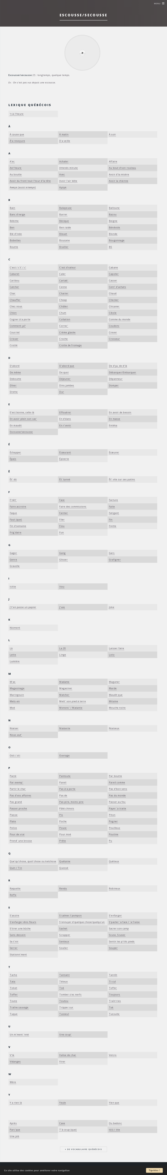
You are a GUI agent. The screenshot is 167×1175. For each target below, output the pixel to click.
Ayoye (62, 187)
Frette (112, 526)
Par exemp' (16, 782)
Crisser (14, 338)
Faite (112, 506)
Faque (13, 513)
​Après (13, 1123)
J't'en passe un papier (23, 607)
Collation (64, 319)
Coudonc (114, 325)
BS (110, 246)
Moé (12, 707)
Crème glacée (67, 332)
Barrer (63, 214)
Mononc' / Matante (70, 707)
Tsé (111, 1007)
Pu (110, 840)
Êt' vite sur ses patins (122, 479)
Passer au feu (117, 801)
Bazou (113, 214)
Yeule (62, 1102)
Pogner (113, 821)
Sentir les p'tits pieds (122, 941)
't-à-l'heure (16, 113)
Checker (114, 299)
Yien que (114, 1102)
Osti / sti (15, 755)
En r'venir (65, 425)
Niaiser (14, 728)
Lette (13, 654)
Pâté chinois (66, 808)
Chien (13, 312)
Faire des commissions (72, 506)
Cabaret (14, 273)
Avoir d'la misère (119, 174)
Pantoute (64, 776)
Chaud (113, 293)
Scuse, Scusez (117, 934)
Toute (13, 1001)
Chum (62, 312)
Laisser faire (116, 648)
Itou (61, 586)
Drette (14, 391)
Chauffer (15, 299)
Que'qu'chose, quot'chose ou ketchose (33, 861)
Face (62, 500)
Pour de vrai (17, 834)
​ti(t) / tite (114, 1129)
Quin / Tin (16, 867)
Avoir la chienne (118, 180)
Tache (13, 974)
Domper (114, 385)
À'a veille (64, 140)
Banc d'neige (17, 214)
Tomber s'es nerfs (70, 994)
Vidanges (15, 1061)
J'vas (62, 607)
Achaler (63, 161)
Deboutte (15, 378)
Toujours (114, 994)
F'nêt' (13, 500)
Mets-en (15, 701)
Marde (113, 688)
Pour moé (65, 834)
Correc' (63, 325)
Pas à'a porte (67, 788)
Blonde (113, 233)
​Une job (14, 1136)
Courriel (15, 332)
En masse (114, 418)
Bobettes (15, 240)
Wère (13, 1082)
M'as (13, 681)
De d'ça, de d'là (118, 365)
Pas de (63, 795)
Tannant (64, 974)
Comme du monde (119, 319)
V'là (12, 1055)
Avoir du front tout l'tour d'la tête (30, 180)
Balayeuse (65, 207)
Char (13, 293)
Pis (61, 814)
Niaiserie (64, 728)
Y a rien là (16, 1102)
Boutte (14, 246)
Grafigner (115, 559)
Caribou (14, 280)
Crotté (13, 345)
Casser (113, 280)
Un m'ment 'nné (19, 1034)
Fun (61, 532)
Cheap (63, 299)
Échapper (15, 452)
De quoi (64, 372)
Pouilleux (114, 827)
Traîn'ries (115, 1001)
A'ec (12, 161)
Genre (13, 559)
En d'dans (65, 418)
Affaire (113, 161)
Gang (62, 553)
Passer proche (18, 808)
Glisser (63, 559)
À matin (63, 134)
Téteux (63, 981)
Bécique (64, 220)
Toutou (63, 1001)
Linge (62, 654)
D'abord (14, 365)
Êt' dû (13, 479)
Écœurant (65, 452)
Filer (62, 519)
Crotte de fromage (70, 345)
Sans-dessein (18, 934)
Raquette (15, 888)
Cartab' (63, 280)
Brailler (63, 246)
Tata (12, 981)
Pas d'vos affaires (20, 795)
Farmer (63, 513)
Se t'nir (14, 941)
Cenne (63, 286)
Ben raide (65, 227)
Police (13, 827)
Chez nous (16, 306)
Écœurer (114, 452)
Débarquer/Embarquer (122, 372)
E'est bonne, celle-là (22, 412)
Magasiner (65, 688)
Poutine (113, 834)
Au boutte (16, 174)
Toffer (113, 987)
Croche (63, 338)
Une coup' (65, 1034)
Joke (111, 607)
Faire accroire (18, 506)
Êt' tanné (64, 479)
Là (11, 648)
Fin (111, 519)
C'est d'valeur (67, 267)
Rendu (63, 888)
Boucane (64, 240)
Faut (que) (16, 519)
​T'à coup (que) (68, 1129)
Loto (112, 654)
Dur (61, 391)
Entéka (113, 425)
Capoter (114, 273)
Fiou (61, 526)
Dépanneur (116, 378)
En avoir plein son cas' (23, 418)
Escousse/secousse (21, 431)
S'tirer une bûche (20, 928)
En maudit (16, 425)
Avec (62, 174)
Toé (61, 987)
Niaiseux (114, 728)
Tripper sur (66, 1007)
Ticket (13, 987)
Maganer (114, 681)
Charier (63, 293)
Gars (112, 553)
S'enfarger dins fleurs (23, 922)
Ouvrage (64, 755)
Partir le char (18, 788)
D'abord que (66, 365)
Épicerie (64, 458)
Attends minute (68, 167)
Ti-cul (112, 981)
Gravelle (15, 566)
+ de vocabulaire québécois (83, 1149)
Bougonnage (116, 240)
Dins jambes (66, 385)
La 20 (62, 648)
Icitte (13, 586)
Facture (113, 500)
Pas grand (16, 801)
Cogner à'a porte (20, 319)
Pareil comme (117, 782)
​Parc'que (15, 1129)
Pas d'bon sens (118, 788)
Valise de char (67, 1055)
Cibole (113, 312)
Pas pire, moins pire (71, 801)
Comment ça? (18, 325)
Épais (13, 458)
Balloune (114, 207)
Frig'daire (15, 532)
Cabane (113, 267)
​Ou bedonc (115, 1123)
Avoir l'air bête (68, 180)
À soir (112, 134)
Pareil (62, 782)
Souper (113, 947)
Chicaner (114, 306)
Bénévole (114, 227)
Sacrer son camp (119, 928)
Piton (112, 814)
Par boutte (115, 776)
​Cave (62, 1123)
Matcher (64, 694)
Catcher (14, 286)
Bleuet (63, 233)
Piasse (13, 814)
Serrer (13, 947)
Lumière (15, 661)
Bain (12, 207)
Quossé (63, 867)
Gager (13, 553)
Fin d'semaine (18, 526)
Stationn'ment (18, 954)
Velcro (113, 1055)
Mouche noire (117, 707)
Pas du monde (117, 795)
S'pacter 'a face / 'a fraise (124, 922)
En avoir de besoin (120, 412)
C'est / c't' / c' (18, 267)
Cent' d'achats (117, 286)
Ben (12, 227)
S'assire (14, 915)
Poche (63, 821)
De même (15, 372)
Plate (13, 821)
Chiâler (63, 306)
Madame (64, 681)
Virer (62, 1061)
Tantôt (113, 974)
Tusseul (64, 1014)
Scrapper (64, 934)
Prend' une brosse (21, 840)
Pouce (63, 827)
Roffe (13, 894)
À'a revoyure (17, 140)
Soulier (63, 947)
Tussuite (114, 1014)
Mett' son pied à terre (72, 701)
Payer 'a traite (117, 808)
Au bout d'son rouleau (122, 167)
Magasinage (17, 688)
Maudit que (116, 694)
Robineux (114, 888)
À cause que (17, 134)
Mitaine (113, 701)
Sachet (63, 928)
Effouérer (65, 412)
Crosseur (114, 338)
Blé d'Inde (16, 233)
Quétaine (64, 861)
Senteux (64, 941)
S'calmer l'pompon (70, 915)
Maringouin (17, 694)
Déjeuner (64, 378)
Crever (113, 332)
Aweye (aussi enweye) (23, 187)
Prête (62, 840)
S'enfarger (115, 915)
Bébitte (14, 220)
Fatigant (114, 513)
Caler (62, 273)
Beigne (113, 220)
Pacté (13, 776)
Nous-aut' (16, 734)
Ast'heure (16, 167)
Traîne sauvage (19, 1007)
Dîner (13, 385)
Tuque (13, 1014)
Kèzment (15, 627)
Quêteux (114, 861)
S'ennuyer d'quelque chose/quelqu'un (82, 922)
